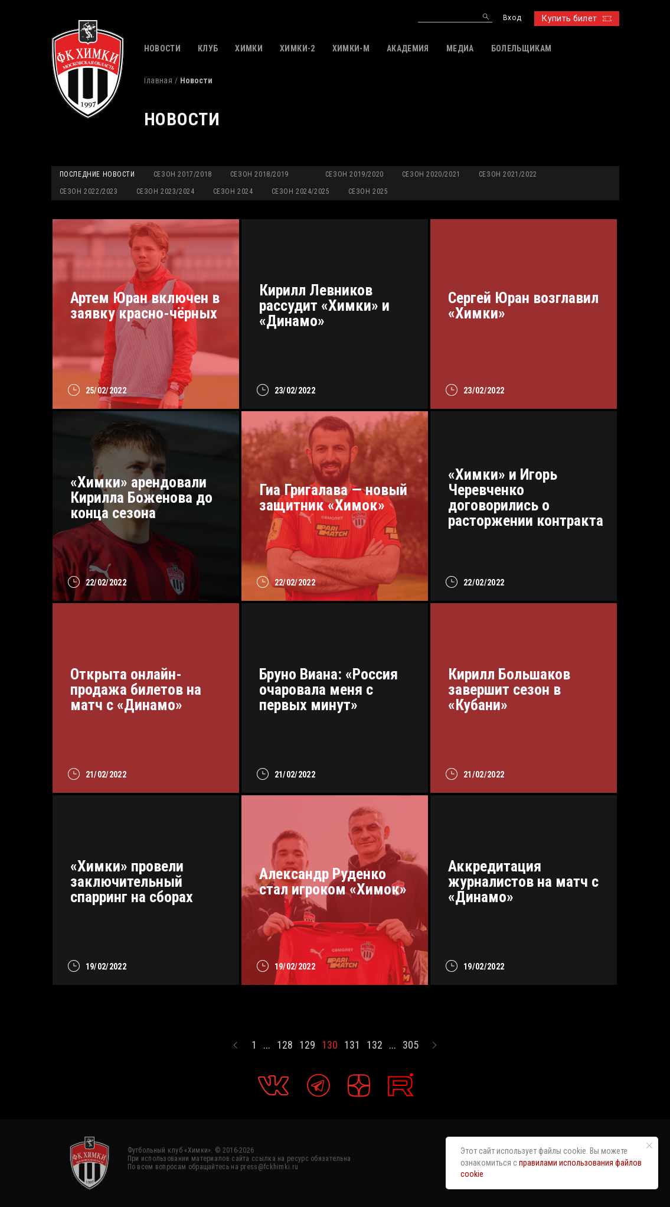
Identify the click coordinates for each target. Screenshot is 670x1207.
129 (307, 1045)
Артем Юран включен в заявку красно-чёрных (145, 305)
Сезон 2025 (368, 191)
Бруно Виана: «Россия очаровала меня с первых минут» (328, 689)
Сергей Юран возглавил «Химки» (523, 305)
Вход (512, 18)
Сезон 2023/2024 (165, 191)
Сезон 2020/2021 (431, 174)
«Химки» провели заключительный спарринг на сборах (131, 881)
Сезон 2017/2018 (182, 174)
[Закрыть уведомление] (649, 1145)
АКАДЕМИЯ (408, 48)
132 (375, 1045)
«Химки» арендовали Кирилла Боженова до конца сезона (141, 497)
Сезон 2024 (233, 191)
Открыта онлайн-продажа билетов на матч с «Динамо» (135, 689)
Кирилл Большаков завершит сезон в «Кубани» (509, 689)
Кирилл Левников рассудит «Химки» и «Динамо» (324, 305)
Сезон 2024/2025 (301, 191)
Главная (158, 80)
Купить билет (576, 18)
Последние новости (97, 174)
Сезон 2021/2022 (508, 174)
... (266, 1045)
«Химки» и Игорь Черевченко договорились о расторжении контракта (525, 497)
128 (285, 1045)
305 (411, 1045)
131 (352, 1045)
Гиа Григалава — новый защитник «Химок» (333, 497)
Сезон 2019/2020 (354, 174)
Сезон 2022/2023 (89, 191)
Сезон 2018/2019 (259, 174)
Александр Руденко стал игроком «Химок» (333, 881)
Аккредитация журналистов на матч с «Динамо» (523, 881)
